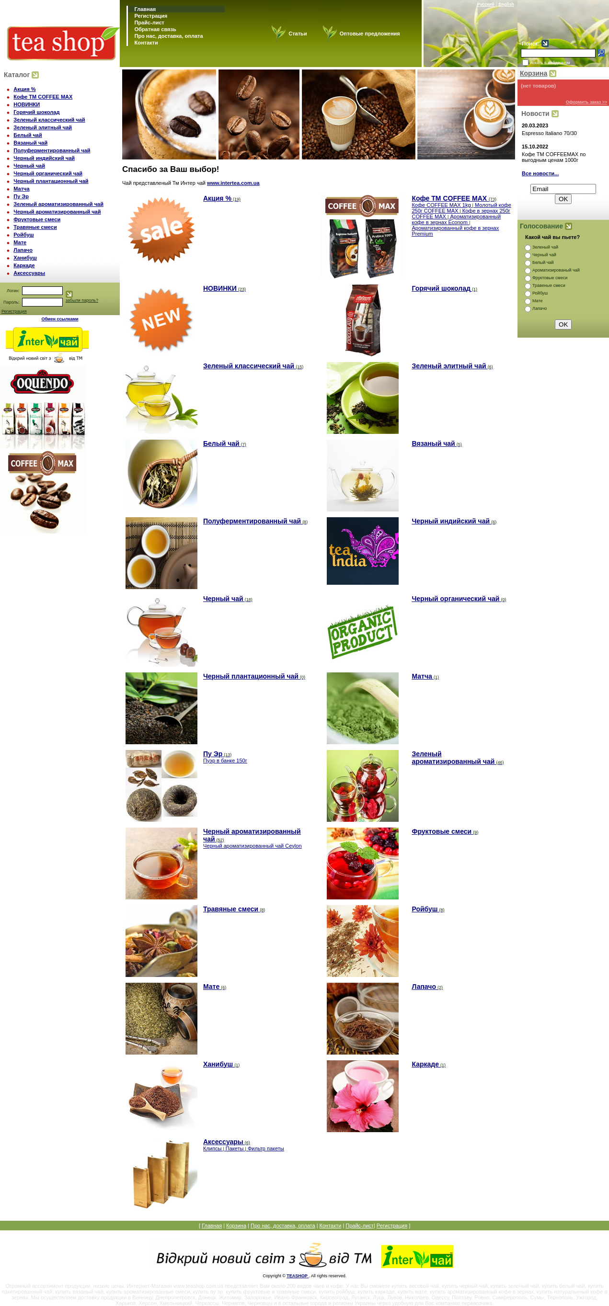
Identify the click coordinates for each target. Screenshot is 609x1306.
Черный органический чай (47, 173)
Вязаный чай (30, 143)
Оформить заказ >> (587, 102)
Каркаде (23, 265)
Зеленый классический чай (49, 120)
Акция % (24, 89)
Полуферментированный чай (51, 150)
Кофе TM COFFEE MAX (42, 97)
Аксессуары (29, 273)
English (506, 4)
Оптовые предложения (370, 33)
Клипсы (212, 1148)
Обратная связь (154, 29)
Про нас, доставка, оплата (168, 36)
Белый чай (27, 135)
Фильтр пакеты (266, 1148)
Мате (19, 242)
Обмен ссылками (59, 319)
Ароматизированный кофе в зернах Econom (456, 219)
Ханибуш (25, 258)
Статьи (297, 33)
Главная (144, 9)
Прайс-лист (148, 22)
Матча (21, 189)
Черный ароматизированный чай (57, 212)
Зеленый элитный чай (42, 127)
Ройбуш (23, 235)
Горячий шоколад (36, 112)
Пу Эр (21, 196)
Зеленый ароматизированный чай (58, 204)
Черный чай (29, 166)
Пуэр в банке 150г (225, 760)
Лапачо (23, 250)
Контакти (145, 42)
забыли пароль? (82, 300)
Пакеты (235, 1148)
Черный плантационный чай (50, 181)
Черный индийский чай (44, 158)
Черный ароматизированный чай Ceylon (252, 846)
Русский (485, 4)
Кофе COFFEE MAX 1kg (441, 205)
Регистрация (150, 16)
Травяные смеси (35, 227)
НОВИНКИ (26, 104)
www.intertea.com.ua (318, 696)
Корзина (533, 73)
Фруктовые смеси (36, 219)
